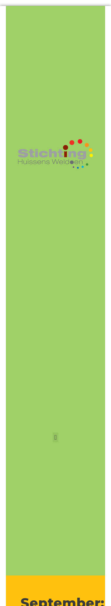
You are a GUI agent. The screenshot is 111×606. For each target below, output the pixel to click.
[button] (55, 437)
